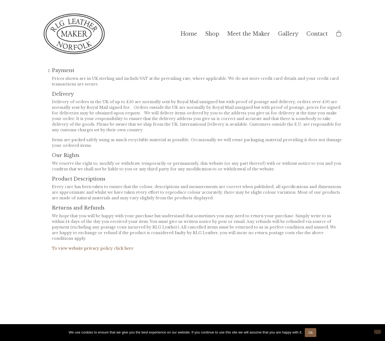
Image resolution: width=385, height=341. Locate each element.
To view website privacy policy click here (92, 248)
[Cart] (339, 34)
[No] (377, 332)
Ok (310, 333)
